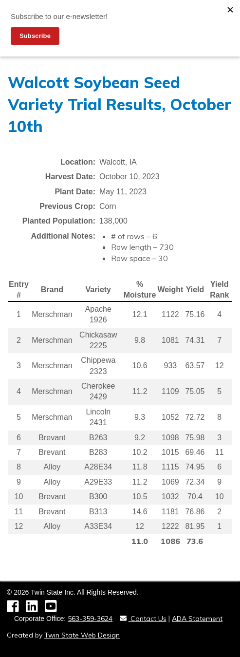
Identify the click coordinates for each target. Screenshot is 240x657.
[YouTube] (53, 608)
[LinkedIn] (35, 608)
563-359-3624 (90, 618)
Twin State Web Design (82, 635)
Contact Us (143, 618)
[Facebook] (16, 608)
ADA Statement (197, 618)
